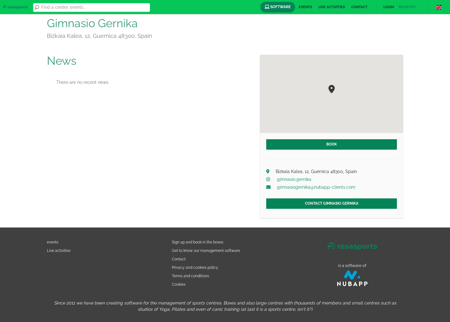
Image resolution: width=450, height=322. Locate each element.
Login (388, 7)
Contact (359, 7)
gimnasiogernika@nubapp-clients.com (316, 187)
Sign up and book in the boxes (197, 242)
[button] (331, 89)
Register (407, 7)
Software (278, 7)
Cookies (179, 284)
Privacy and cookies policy (195, 267)
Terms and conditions (190, 275)
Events (305, 7)
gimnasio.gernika (294, 179)
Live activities (331, 7)
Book (331, 144)
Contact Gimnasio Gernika (331, 203)
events (52, 242)
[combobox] (94, 7)
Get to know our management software (206, 250)
